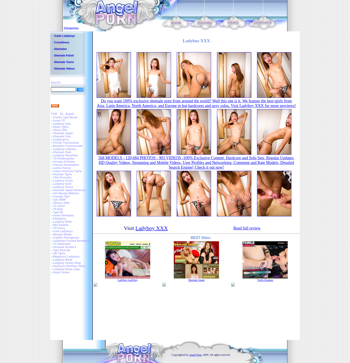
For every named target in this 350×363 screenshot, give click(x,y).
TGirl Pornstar (62, 177)
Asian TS (59, 120)
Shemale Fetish (64, 55)
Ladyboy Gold (62, 183)
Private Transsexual (66, 142)
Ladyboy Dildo (62, 221)
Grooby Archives (64, 161)
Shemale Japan (63, 133)
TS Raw (58, 209)
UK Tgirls (59, 253)
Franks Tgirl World (65, 117)
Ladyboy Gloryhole (65, 155)
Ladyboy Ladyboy (64, 149)
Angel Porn (195, 354)
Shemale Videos (64, 68)
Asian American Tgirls (67, 171)
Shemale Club (62, 152)
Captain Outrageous (66, 237)
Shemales (60, 49)
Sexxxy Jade (61, 202)
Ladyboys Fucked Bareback (71, 240)
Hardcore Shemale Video (69, 266)
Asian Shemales (63, 215)
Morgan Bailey (62, 234)
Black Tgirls (61, 127)
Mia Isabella (60, 225)
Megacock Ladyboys (66, 256)
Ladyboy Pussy (63, 187)
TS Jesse (59, 206)
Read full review (246, 228)
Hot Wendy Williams (66, 193)
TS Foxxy (59, 228)
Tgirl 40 (58, 212)
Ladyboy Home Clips (66, 269)
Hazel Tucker (61, 272)
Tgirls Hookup (265, 280)
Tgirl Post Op (61, 250)
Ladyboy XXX (152, 228)
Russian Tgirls (62, 174)
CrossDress (61, 42)
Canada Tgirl (61, 196)
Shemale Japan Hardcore (69, 190)
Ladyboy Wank (62, 259)
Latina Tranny (62, 168)
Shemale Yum (62, 136)
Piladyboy (59, 218)
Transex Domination (66, 164)
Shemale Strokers (64, 247)
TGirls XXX (60, 130)
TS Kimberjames (63, 158)
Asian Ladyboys (64, 35)
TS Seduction (62, 244)
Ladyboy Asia (62, 123)
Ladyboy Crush (63, 180)
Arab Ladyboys (63, 231)
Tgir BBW (59, 199)
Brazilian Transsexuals (67, 146)
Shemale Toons (64, 62)
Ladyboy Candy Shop (67, 263)
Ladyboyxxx (61, 139)
